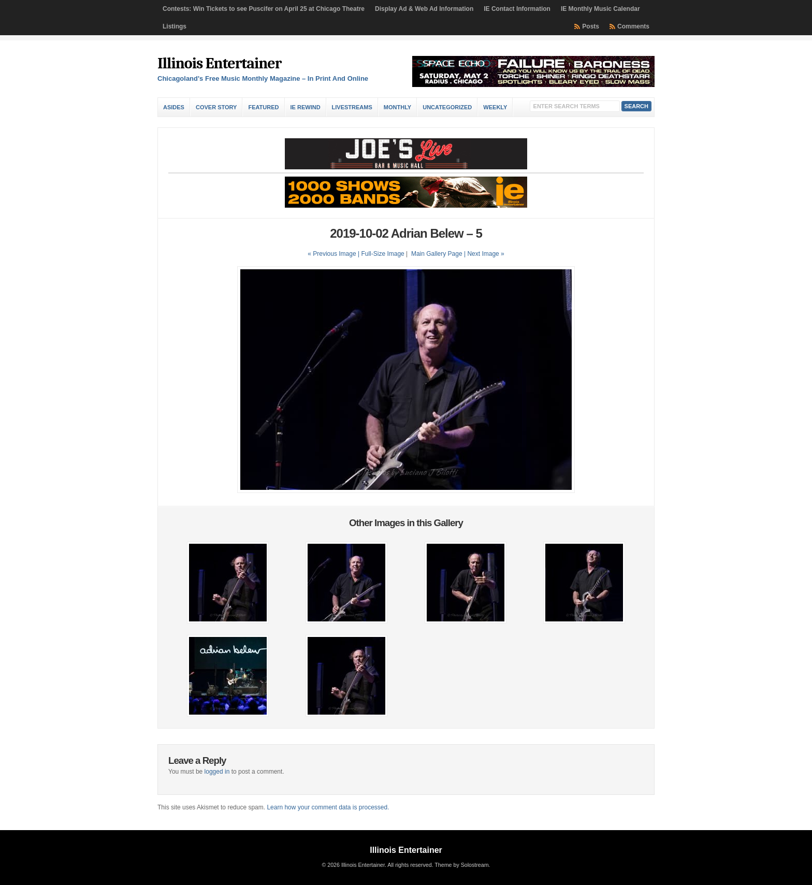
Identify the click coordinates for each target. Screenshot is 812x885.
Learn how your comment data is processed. (328, 807)
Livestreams (352, 107)
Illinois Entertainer (219, 63)
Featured (263, 107)
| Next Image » (484, 253)
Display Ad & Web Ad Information (424, 8)
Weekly (495, 107)
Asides (173, 107)
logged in (217, 771)
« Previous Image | (334, 253)
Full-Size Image (382, 253)
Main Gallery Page (436, 253)
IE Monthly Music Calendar (600, 8)
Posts (590, 26)
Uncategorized (447, 107)
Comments (633, 26)
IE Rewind (306, 107)
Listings (174, 26)
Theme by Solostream (461, 865)
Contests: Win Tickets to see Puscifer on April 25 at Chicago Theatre (264, 8)
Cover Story (216, 107)
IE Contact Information (517, 8)
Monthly (397, 107)
